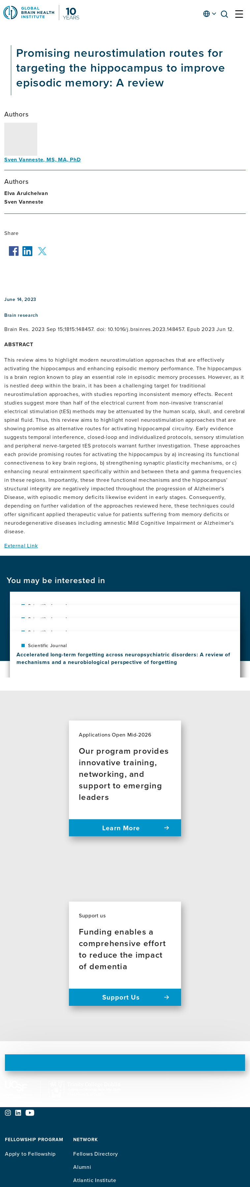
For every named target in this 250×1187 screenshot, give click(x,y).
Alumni (82, 1167)
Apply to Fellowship (30, 1153)
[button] (226, 15)
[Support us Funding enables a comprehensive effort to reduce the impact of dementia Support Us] (125, 954)
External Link (21, 545)
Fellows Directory (95, 1153)
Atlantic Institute (94, 1180)
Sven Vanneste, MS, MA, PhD (42, 159)
